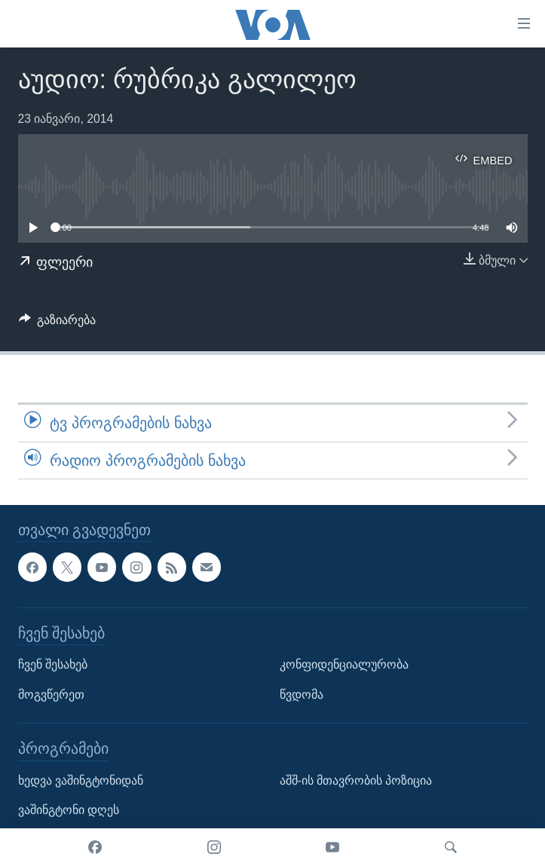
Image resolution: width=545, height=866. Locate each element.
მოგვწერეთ (51, 694)
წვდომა (301, 694)
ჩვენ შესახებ (52, 664)
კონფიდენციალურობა (344, 664)
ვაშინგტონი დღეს (68, 809)
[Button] (57, 323)
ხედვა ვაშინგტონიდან (80, 780)
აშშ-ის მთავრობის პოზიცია (356, 780)
